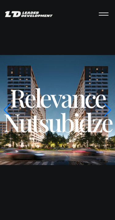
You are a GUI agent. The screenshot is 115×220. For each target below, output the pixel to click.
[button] (108, 110)
